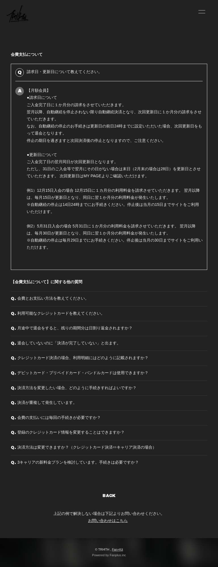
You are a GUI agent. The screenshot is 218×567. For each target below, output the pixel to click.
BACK (109, 496)
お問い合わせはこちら (108, 520)
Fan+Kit (117, 549)
